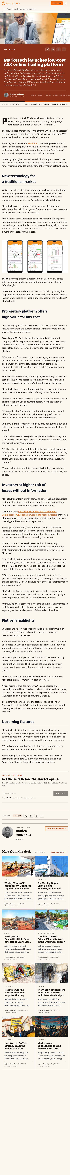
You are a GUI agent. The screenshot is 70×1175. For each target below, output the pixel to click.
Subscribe (57, 3)
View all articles (56, 828)
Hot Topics (17, 816)
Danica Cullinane (17, 94)
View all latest (59, 852)
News (7, 104)
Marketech (33, 143)
